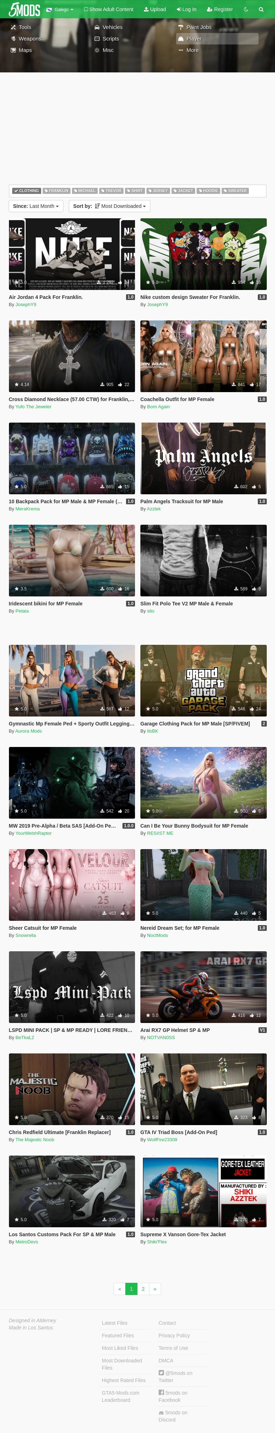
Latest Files (115, 1323)
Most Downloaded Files (122, 1364)
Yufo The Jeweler (33, 406)
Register (220, 9)
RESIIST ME (160, 833)
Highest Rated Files (124, 1380)
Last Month (36, 206)
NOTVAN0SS (161, 1037)
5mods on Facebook (173, 1396)
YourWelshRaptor (33, 833)
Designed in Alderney (33, 1320)
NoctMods (157, 935)
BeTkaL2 (24, 1037)
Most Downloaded (109, 206)
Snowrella (25, 935)
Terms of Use (173, 1348)
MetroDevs (26, 1241)
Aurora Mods (28, 731)
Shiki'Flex (157, 1241)
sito (150, 611)
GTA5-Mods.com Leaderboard (121, 1396)
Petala (22, 611)
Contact (167, 1323)
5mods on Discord (173, 1416)
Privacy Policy (174, 1335)
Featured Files (118, 1335)
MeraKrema (27, 508)
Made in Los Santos (31, 1327)
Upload (155, 9)
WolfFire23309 (162, 1139)
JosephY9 (25, 304)
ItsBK (152, 731)
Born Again (158, 406)
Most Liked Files (120, 1348)
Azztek (154, 508)
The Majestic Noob (34, 1139)
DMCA (166, 1360)
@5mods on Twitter (176, 1376)
